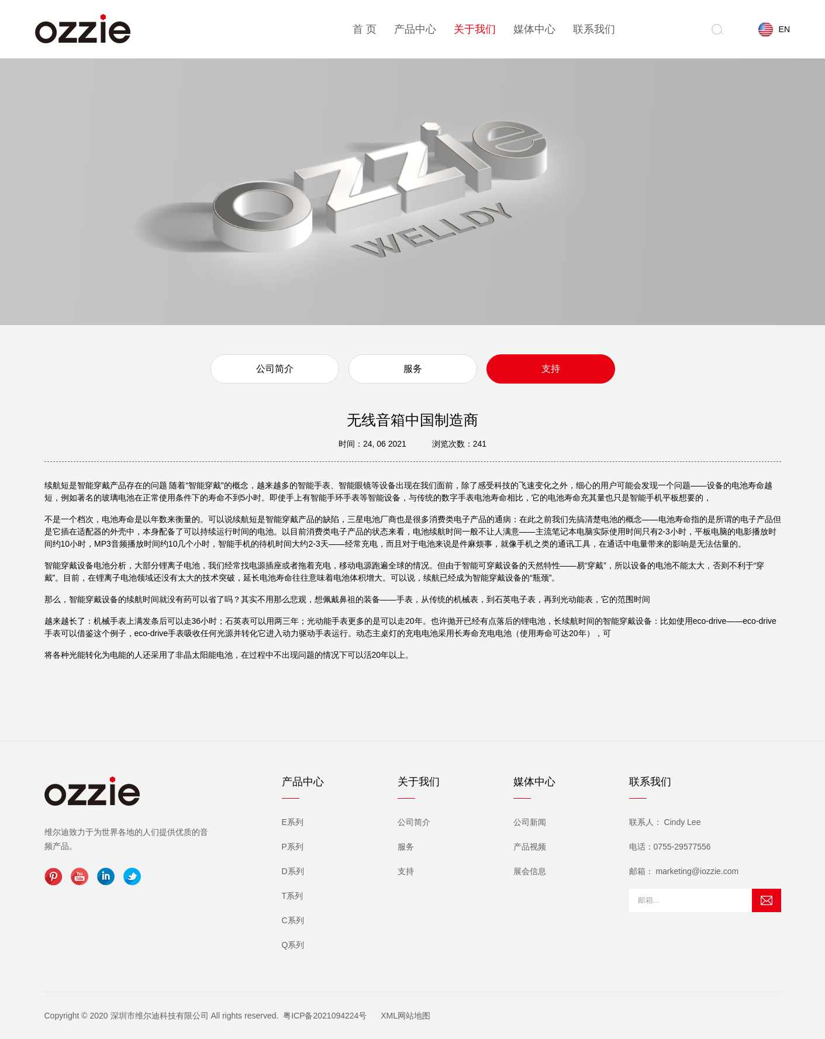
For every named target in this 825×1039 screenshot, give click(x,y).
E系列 (292, 822)
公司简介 (275, 369)
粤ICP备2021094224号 (325, 1015)
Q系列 (293, 945)
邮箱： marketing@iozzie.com (684, 871)
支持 (550, 369)
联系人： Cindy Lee (665, 822)
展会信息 (529, 871)
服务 (412, 369)
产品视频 (529, 846)
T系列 (292, 895)
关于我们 (475, 29)
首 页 (365, 29)
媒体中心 (534, 29)
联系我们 (594, 29)
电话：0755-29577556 (670, 846)
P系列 (292, 846)
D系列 (293, 871)
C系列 (293, 920)
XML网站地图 (405, 1015)
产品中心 (415, 29)
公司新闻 (529, 822)
